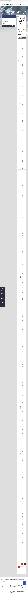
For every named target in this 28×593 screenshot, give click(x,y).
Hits (25, 37)
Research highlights (6, 21)
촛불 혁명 (20, 104)
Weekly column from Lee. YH (8, 25)
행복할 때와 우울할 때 (20, 278)
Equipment (2, 299)
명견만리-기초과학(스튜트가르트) (20, 409)
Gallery (4, 23)
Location (2, 303)
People (24, 4)
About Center (18, 4)
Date (24, 37)
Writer (23, 37)
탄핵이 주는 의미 (20, 148)
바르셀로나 (20, 235)
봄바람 (20, 366)
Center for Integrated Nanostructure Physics (8, 4)
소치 (20, 191)
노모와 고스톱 (20, 322)
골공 (20, 540)
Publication (2, 294)
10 (19, 570)
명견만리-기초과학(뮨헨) (20, 497)
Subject (21, 37)
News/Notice (5, 19)
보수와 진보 (20, 60)
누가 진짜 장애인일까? (20, 453)
